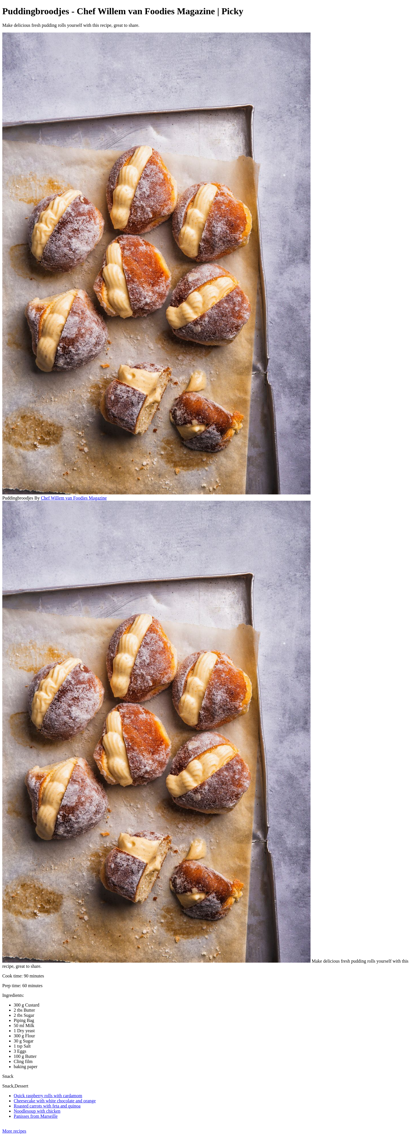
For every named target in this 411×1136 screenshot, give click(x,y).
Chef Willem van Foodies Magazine (74, 498)
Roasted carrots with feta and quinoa (47, 1105)
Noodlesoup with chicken (37, 1111)
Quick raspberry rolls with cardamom (48, 1095)
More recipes (14, 1131)
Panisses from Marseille (36, 1116)
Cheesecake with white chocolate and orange (55, 1100)
